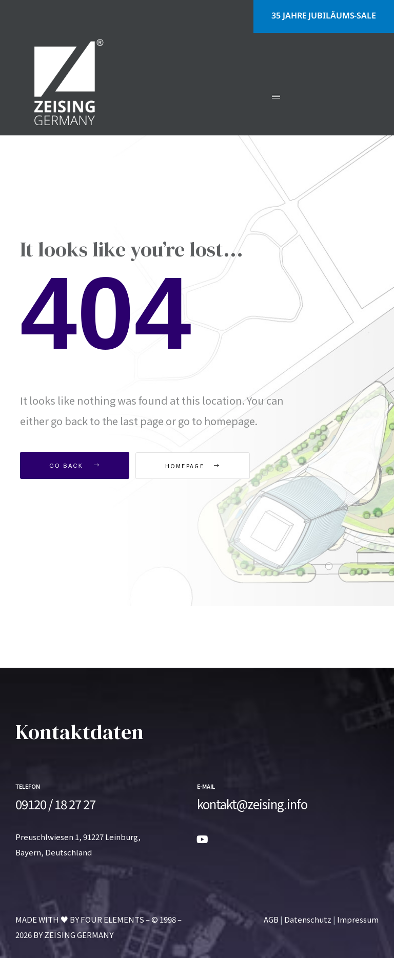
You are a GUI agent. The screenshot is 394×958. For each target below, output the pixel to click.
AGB (271, 919)
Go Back (74, 466)
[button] (323, 16)
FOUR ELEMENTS (112, 919)
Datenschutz (307, 919)
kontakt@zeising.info (252, 804)
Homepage (193, 466)
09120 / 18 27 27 (55, 804)
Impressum (358, 919)
